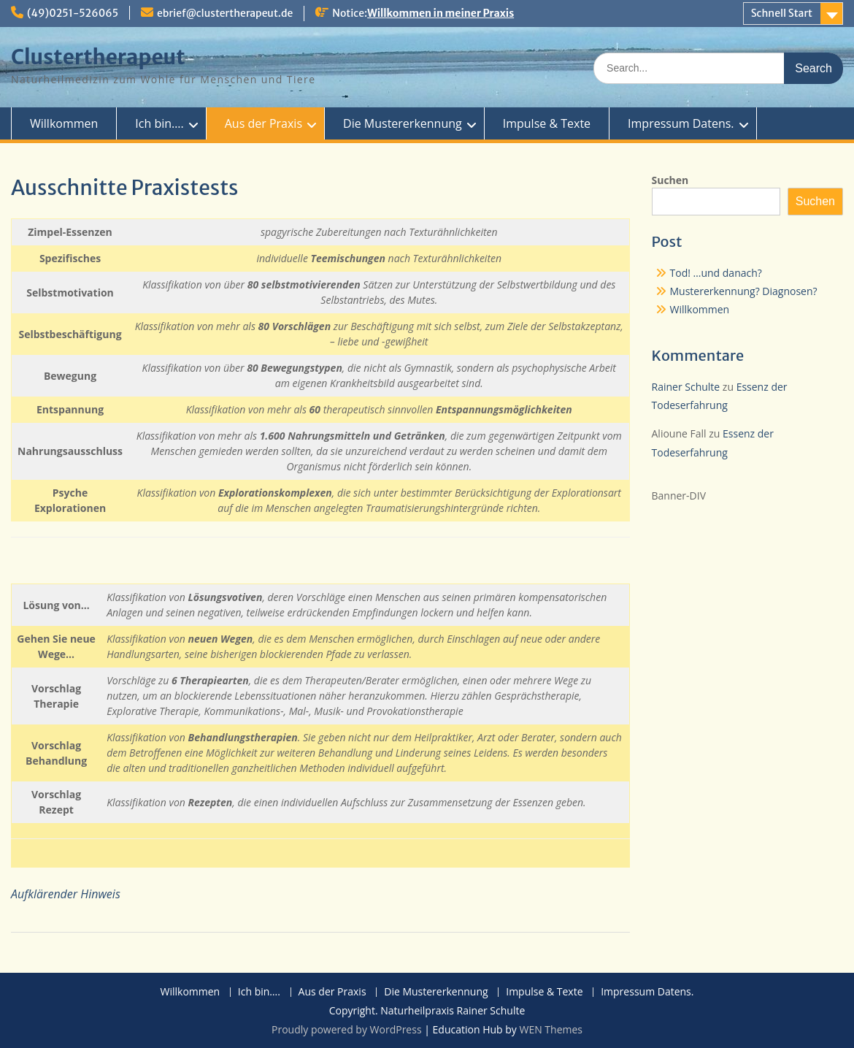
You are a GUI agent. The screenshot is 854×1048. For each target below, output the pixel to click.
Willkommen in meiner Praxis (440, 13)
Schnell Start (781, 13)
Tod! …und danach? (716, 273)
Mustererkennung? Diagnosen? (744, 291)
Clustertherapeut (98, 57)
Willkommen (64, 123)
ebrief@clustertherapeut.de (225, 13)
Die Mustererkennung (402, 123)
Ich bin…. (159, 123)
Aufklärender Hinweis (65, 894)
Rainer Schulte (686, 387)
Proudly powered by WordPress (347, 1029)
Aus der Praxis (263, 123)
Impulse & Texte (547, 123)
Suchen (670, 180)
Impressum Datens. (681, 123)
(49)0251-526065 (72, 13)
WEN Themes (550, 1029)
